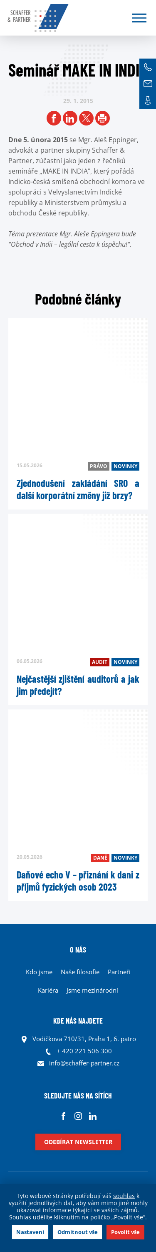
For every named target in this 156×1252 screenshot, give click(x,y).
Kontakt (147, 100)
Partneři (119, 972)
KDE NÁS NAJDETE (78, 1020)
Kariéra (48, 990)
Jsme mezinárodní (92, 990)
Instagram (78, 1116)
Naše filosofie (80, 972)
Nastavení (30, 1232)
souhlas (124, 1196)
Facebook (63, 1116)
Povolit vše (125, 1232)
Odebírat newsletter (78, 1142)
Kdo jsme (39, 972)
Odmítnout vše (77, 1232)
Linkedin (92, 1116)
